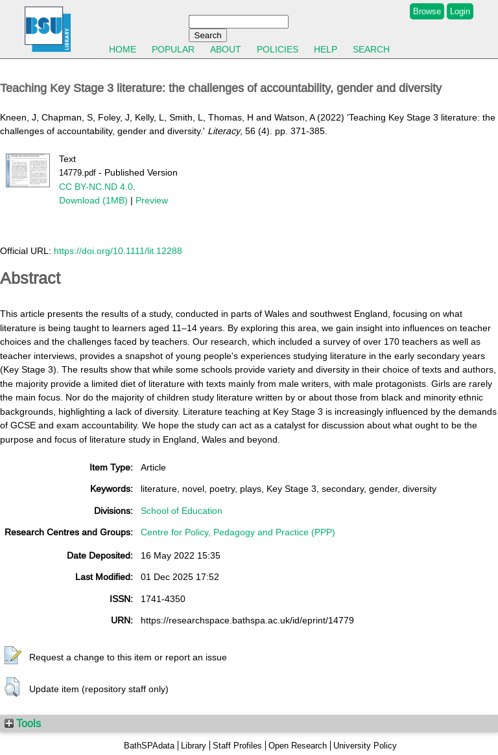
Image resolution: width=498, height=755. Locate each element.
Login (460, 11)
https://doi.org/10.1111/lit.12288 (118, 251)
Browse (427, 11)
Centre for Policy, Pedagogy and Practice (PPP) (238, 532)
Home (122, 49)
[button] (13, 656)
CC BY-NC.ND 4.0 (96, 186)
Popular (173, 49)
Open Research (297, 745)
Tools (23, 723)
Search (371, 49)
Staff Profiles (237, 745)
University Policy (365, 745)
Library (193, 745)
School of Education (181, 510)
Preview (152, 200)
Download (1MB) (93, 200)
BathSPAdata (149, 745)
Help (325, 49)
